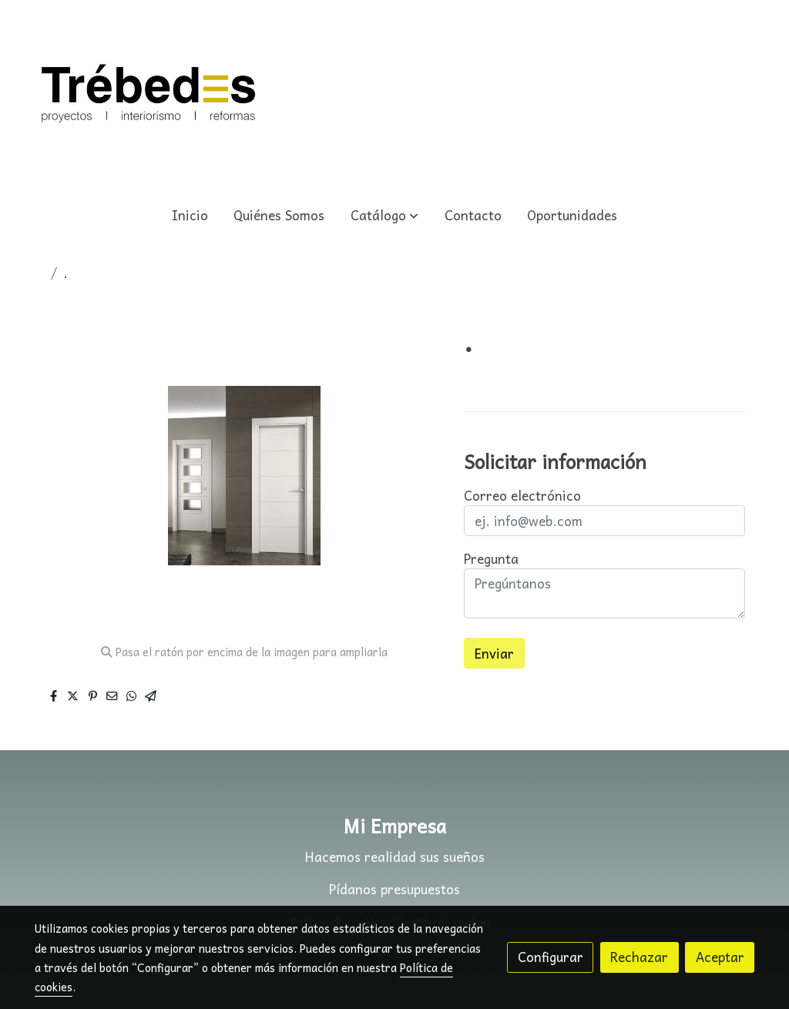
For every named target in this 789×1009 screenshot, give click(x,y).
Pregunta (491, 558)
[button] (384, 215)
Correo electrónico (522, 495)
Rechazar (639, 957)
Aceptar (720, 957)
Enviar (494, 653)
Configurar (550, 957)
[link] (149, 96)
